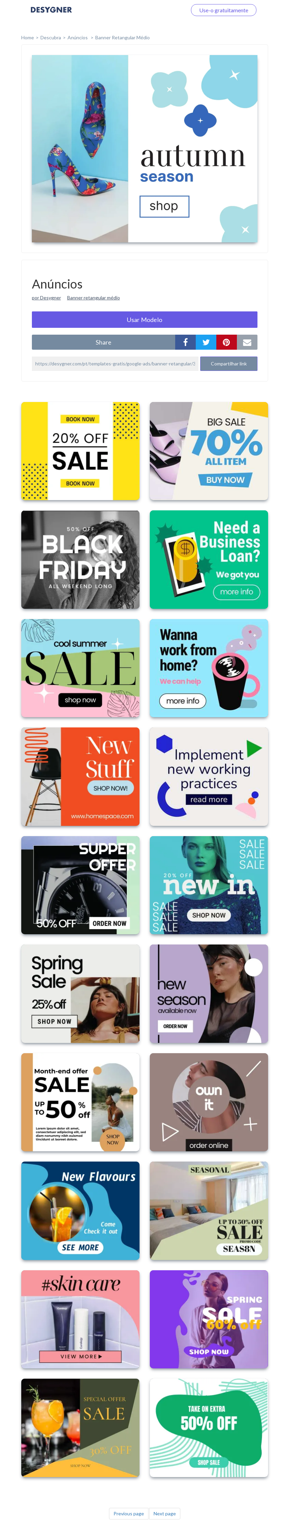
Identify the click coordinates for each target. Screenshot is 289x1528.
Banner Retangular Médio (122, 37)
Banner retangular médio (93, 297)
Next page (165, 1513)
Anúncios (78, 37)
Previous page (128, 1513)
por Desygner (46, 297)
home (27, 37)
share (103, 342)
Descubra (50, 37)
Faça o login (165, 10)
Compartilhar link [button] (229, 363)
